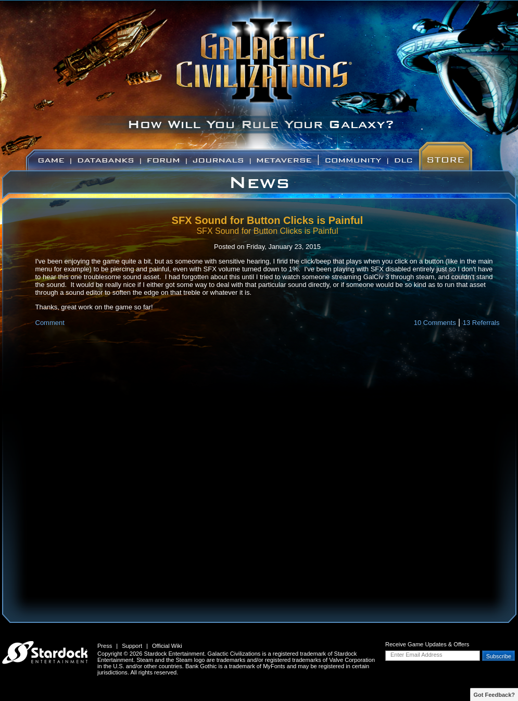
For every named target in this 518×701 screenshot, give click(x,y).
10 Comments (435, 323)
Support (132, 646)
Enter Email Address (416, 655)
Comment (50, 323)
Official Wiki (167, 646)
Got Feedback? (494, 695)
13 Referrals (481, 323)
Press (104, 646)
